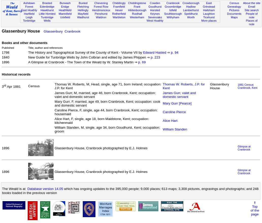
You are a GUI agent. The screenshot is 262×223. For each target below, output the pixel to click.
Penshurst (101, 13)
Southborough (173, 13)
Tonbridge (29, 20)
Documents (234, 13)
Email (251, 6)
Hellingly (83, 10)
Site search (252, 10)
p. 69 (142, 62)
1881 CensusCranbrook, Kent (247, 86)
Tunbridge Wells (47, 19)
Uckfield (65, 17)
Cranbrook (172, 3)
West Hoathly (155, 20)
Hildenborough (137, 10)
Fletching (83, 6)
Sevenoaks (155, 17)
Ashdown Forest (29, 5)
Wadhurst (83, 17)
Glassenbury (53, 31)
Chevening (101, 3)
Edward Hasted (154, 52)
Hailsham (209, 10)
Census (234, 3)
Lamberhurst (191, 10)
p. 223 (155, 57)
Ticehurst (209, 17)
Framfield (119, 6)
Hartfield (29, 13)
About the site (251, 3)
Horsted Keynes (155, 12)
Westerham (137, 17)
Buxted (83, 3)
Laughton (209, 13)
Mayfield (83, 13)
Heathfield (65, 10)
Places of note (252, 22)
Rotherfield (119, 13)
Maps (234, 17)
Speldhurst (191, 13)
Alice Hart (170, 121)
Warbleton (119, 17)
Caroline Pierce (174, 112)
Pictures (234, 10)
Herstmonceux (101, 10)
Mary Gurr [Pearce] (177, 103)
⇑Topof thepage (255, 208)
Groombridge (173, 6)
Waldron (101, 17)
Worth (190, 17)
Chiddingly (119, 3)
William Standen (175, 129)
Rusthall (137, 13)
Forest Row (101, 6)
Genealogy (234, 6)
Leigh (29, 17)
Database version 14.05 (45, 189)
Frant (137, 6)
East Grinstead (209, 5)
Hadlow (191, 6)
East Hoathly (29, 10)
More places (209, 20)
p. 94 (174, 52)
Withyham (173, 17)
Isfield (173, 10)
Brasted (47, 3)
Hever (119, 10)
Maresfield (65, 13)
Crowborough (191, 3)
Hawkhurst (47, 10)
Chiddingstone (137, 3)
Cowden (155, 3)
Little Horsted (47, 13)
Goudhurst (155, 6)
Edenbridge (47, 6)
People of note (252, 15)
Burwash (65, 3)
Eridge (65, 6)
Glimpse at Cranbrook (244, 148)
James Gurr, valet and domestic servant (179, 95)
